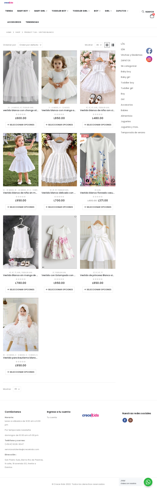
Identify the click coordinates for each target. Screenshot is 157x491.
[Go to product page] (20, 77)
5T (21, 107)
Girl (107, 10)
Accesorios (14, 22)
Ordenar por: (9, 44)
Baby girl (39, 10)
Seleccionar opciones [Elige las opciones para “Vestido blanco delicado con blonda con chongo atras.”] (60, 207)
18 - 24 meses (13, 107)
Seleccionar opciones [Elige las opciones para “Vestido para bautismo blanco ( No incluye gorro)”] (22, 372)
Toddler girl (80, 10)
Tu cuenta (52, 417)
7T (15, 272)
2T (28, 190)
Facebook (125, 420)
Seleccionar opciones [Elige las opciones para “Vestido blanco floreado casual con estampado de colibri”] (99, 207)
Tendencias (32, 22)
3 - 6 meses (53, 107)
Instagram (130, 420)
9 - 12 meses (64, 107)
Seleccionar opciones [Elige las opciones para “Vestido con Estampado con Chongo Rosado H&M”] (60, 289)
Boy (96, 10)
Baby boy (22, 10)
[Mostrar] (99, 45)
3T (51, 190)
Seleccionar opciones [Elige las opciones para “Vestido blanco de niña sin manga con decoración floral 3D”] (22, 207)
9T (95, 190)
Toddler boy (59, 10)
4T (87, 107)
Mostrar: (89, 44)
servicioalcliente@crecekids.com (22, 449)
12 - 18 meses (8, 190)
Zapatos (121, 10)
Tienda (9, 10)
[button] (148, 12)
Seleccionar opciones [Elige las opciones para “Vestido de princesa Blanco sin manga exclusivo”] (99, 289)
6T (92, 107)
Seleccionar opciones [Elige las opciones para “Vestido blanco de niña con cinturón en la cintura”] (99, 124)
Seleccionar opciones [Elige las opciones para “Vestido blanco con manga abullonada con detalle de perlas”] (60, 124)
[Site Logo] (9, 2)
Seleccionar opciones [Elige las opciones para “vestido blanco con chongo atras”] (22, 124)
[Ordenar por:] (30, 45)
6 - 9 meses (34, 190)
